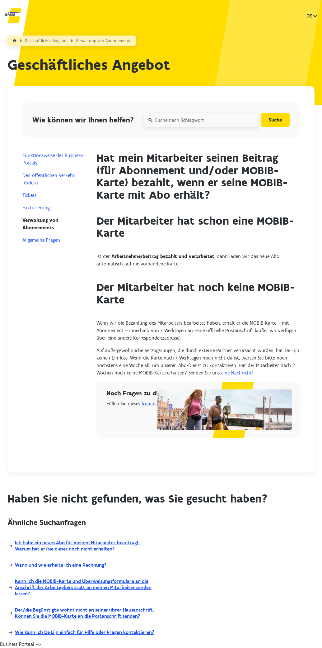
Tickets (29, 195)
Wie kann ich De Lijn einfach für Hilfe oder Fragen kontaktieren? (84, 632)
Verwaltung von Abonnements (103, 40)
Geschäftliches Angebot (46, 40)
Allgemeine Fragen (41, 240)
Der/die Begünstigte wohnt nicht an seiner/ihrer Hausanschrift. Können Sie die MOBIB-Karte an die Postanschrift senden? (84, 613)
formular (151, 404)
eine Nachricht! (237, 373)
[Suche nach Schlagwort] (201, 120)
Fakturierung (36, 208)
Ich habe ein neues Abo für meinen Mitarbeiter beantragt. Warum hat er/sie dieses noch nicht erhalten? (77, 546)
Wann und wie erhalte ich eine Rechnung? (60, 565)
